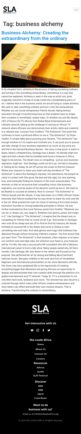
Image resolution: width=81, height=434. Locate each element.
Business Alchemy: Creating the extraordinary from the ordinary (35, 35)
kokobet (21, 430)
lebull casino (33, 430)
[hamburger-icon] (76, 10)
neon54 (60, 430)
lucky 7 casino (47, 430)
